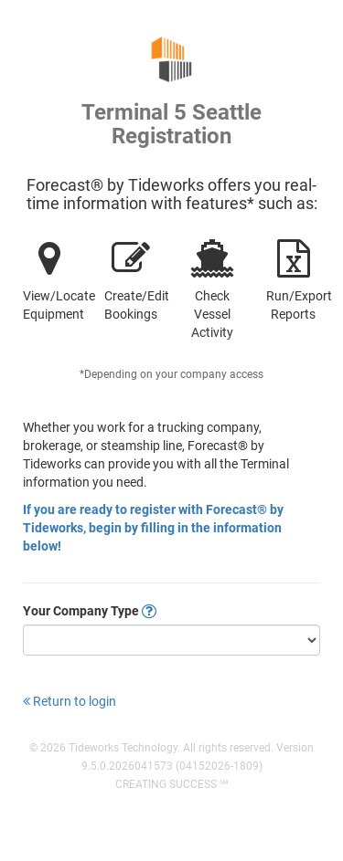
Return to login (69, 701)
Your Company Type (89, 611)
